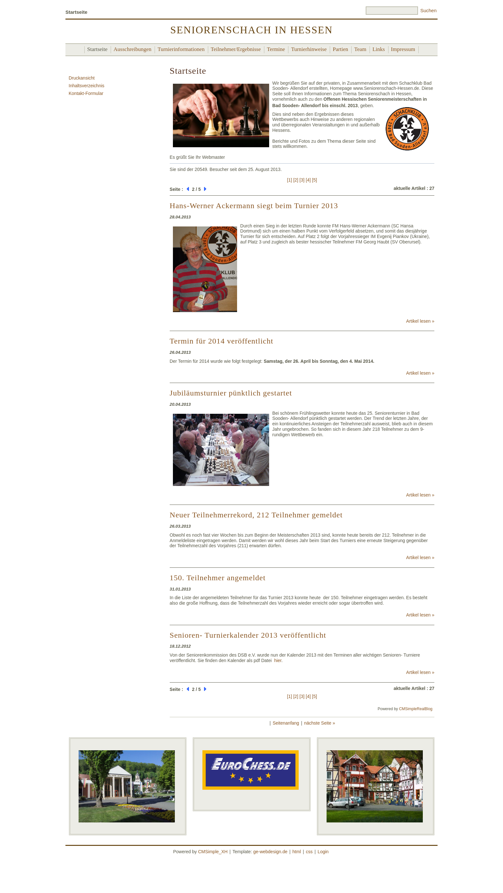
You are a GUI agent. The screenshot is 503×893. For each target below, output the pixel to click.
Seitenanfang (286, 723)
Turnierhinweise (309, 49)
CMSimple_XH (212, 851)
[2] (295, 180)
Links (378, 49)
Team (360, 49)
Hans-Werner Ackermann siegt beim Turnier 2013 (254, 205)
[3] (302, 180)
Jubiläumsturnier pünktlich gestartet (231, 393)
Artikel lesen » (420, 321)
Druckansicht (82, 78)
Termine (276, 49)
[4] (308, 180)
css (309, 851)
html (297, 851)
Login (323, 851)
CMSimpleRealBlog (415, 709)
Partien (340, 49)
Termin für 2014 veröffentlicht (221, 341)
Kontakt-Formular (86, 93)
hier (278, 660)
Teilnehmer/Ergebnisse (236, 49)
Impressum (403, 49)
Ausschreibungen (132, 49)
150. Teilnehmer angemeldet (218, 578)
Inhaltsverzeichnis (86, 85)
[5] (314, 180)
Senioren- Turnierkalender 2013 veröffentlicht (248, 635)
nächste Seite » (319, 723)
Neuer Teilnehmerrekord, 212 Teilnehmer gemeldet (256, 515)
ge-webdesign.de (270, 851)
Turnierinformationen (181, 49)
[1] (289, 180)
